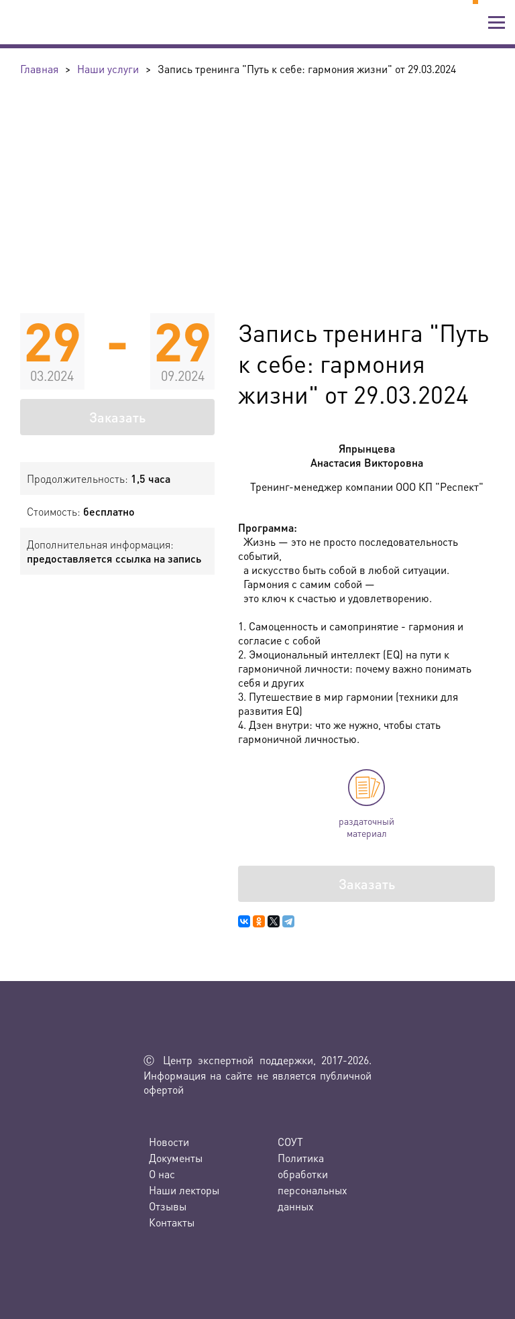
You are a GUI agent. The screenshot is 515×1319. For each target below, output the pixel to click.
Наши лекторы (184, 1190)
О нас (162, 1174)
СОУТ (290, 1142)
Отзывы (167, 1206)
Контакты (171, 1222)
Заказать (117, 417)
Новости (169, 1142)
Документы (176, 1158)
